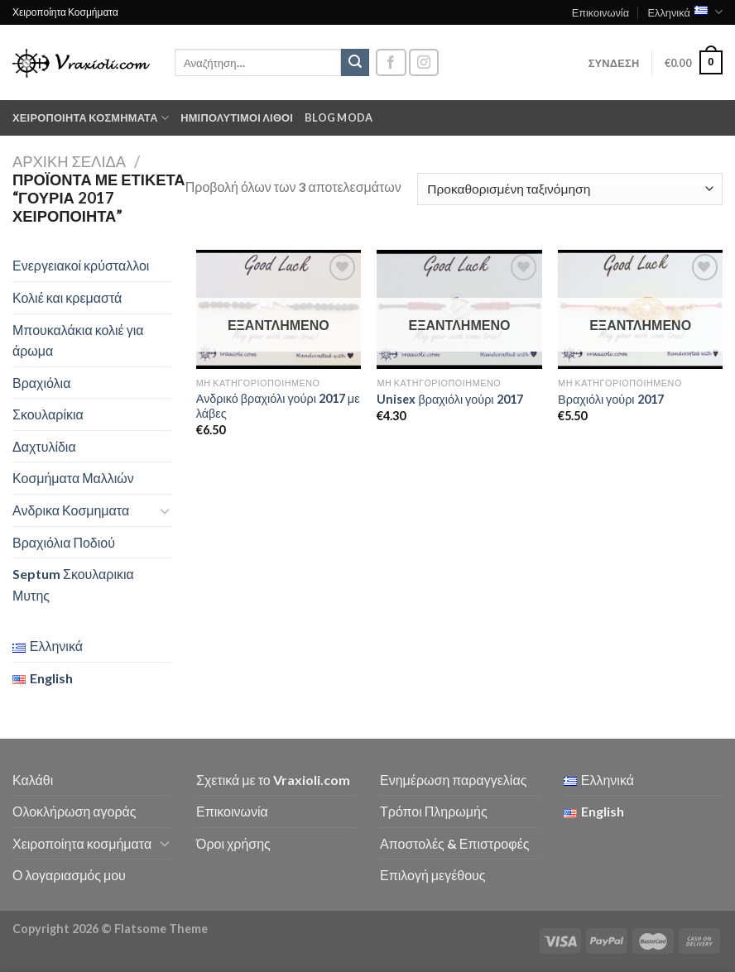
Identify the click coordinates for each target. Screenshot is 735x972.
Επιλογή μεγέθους (433, 875)
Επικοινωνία (600, 12)
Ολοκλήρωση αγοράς (74, 811)
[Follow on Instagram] (424, 62)
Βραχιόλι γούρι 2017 (610, 399)
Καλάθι (32, 780)
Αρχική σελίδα (69, 161)
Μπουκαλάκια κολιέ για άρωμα (78, 340)
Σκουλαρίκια (48, 414)
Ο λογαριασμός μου (69, 875)
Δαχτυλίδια (44, 446)
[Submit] (355, 63)
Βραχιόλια (41, 382)
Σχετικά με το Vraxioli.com (273, 780)
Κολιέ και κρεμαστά (67, 297)
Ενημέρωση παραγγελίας (453, 780)
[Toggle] (164, 510)
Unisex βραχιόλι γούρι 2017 (449, 399)
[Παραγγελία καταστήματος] (570, 189)
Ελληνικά (685, 12)
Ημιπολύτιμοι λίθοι (236, 117)
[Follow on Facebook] (391, 62)
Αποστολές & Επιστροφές (454, 843)
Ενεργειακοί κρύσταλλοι (80, 265)
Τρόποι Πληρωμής (434, 811)
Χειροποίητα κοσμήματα (90, 118)
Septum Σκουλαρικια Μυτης (73, 584)
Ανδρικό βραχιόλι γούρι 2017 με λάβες (278, 406)
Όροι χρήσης (233, 843)
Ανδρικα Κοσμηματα (70, 510)
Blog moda (338, 117)
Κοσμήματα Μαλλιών (73, 478)
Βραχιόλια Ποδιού (63, 542)
